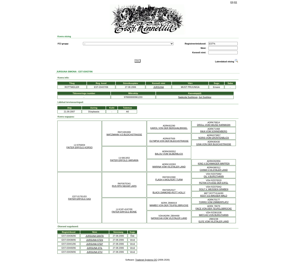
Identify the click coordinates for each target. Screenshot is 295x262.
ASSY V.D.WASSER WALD (213, 195)
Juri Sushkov (205, 97)
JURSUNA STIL (94, 248)
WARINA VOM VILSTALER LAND (169, 166)
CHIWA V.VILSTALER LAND (214, 170)
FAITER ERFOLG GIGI (79, 199)
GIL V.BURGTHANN (214, 176)
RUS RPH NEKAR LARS (124, 186)
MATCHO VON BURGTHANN (213, 215)
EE (235, 2)
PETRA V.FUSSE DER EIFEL (213, 183)
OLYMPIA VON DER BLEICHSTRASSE (169, 141)
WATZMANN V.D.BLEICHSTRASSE (124, 134)
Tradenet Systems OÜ (146, 260)
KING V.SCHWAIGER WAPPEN (213, 163)
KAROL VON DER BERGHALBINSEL (169, 128)
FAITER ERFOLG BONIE (124, 212)
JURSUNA (158, 87)
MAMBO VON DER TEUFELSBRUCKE (169, 205)
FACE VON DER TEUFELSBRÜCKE (214, 208)
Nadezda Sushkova (187, 97)
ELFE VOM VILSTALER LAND (214, 221)
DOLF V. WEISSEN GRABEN (213, 189)
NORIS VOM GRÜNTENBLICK (213, 138)
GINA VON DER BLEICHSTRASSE (213, 144)
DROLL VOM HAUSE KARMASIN (213, 125)
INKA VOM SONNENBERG (213, 131)
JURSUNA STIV (95, 252)
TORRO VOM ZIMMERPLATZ (214, 202)
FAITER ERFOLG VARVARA (124, 160)
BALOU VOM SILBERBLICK (169, 154)
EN (231, 2)
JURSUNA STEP (94, 244)
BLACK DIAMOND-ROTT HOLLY (169, 192)
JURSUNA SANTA (95, 236)
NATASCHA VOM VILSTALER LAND (169, 218)
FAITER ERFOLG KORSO (79, 147)
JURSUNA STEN (94, 240)
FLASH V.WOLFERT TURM (169, 179)
